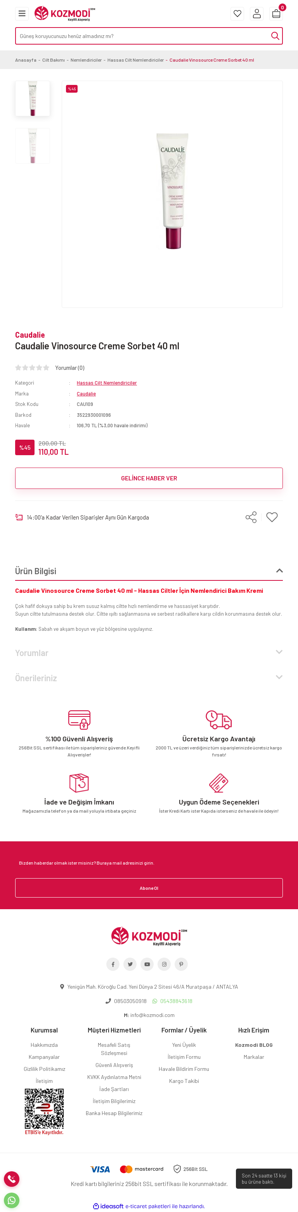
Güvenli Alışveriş (114, 1065)
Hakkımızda (44, 1044)
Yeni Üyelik (184, 1044)
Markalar (254, 1056)
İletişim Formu (184, 1056)
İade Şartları (114, 1089)
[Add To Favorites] (272, 517)
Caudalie (30, 334)
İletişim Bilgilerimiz (114, 1101)
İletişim (44, 1080)
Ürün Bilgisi (35, 571)
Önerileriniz (36, 678)
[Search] (149, 36)
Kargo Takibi (184, 1080)
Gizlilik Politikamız (44, 1068)
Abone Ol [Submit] (149, 888)
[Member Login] (256, 14)
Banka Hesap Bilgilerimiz (114, 1113)
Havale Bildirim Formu (184, 1068)
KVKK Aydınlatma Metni (114, 1077)
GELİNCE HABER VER (149, 478)
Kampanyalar (44, 1056)
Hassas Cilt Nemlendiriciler (107, 383)
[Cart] (276, 14)
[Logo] (65, 13)
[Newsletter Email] (149, 862)
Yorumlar (32, 652)
